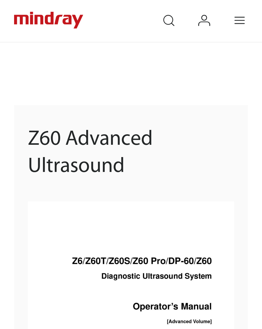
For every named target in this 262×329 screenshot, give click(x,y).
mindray (49, 20)
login (211, 13)
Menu (247, 13)
